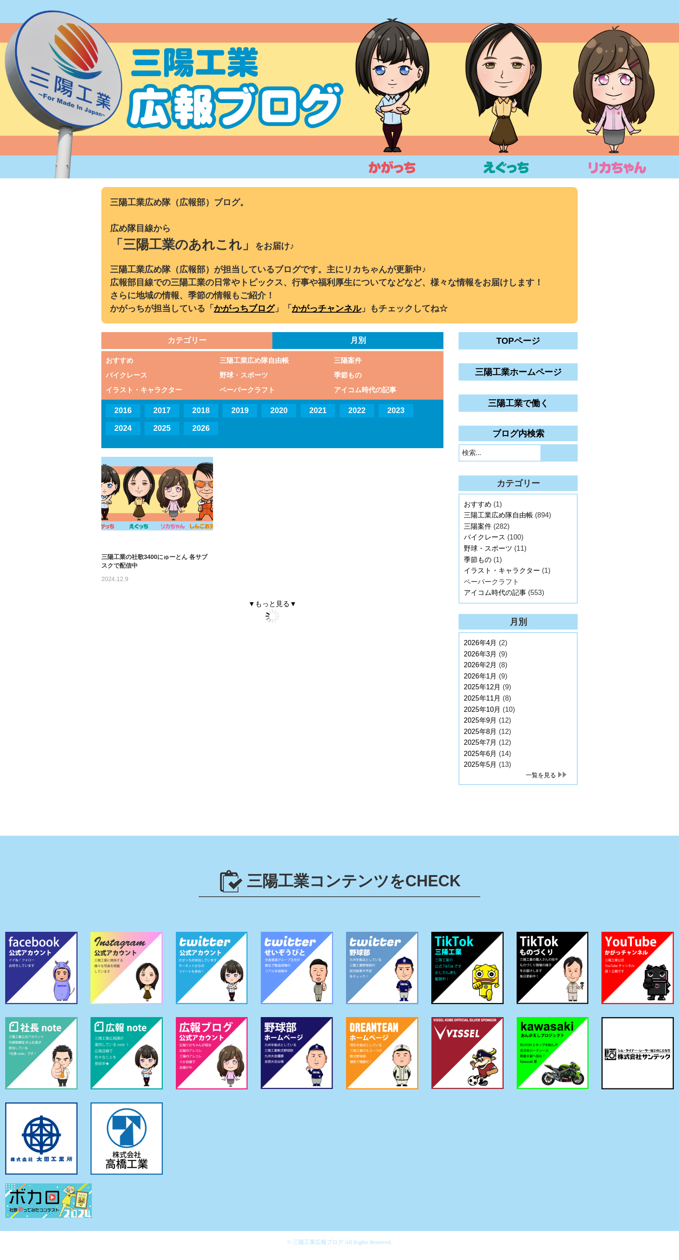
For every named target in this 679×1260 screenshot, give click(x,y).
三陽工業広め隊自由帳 (254, 360)
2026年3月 (480, 654)
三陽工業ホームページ (518, 372)
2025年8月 (480, 731)
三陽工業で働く (518, 403)
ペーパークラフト (247, 390)
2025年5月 (480, 764)
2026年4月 (480, 642)
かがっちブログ (244, 308)
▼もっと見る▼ (272, 603)
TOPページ (518, 341)
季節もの (348, 375)
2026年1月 (480, 676)
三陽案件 (348, 360)
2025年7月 (480, 742)
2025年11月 (482, 698)
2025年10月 (482, 709)
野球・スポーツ (244, 375)
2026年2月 (480, 665)
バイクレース (126, 375)
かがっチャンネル (326, 308)
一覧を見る (541, 775)
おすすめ (119, 360)
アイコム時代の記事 (365, 390)
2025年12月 (482, 687)
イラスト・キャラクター (144, 390)
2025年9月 (480, 720)
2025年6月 (480, 753)
